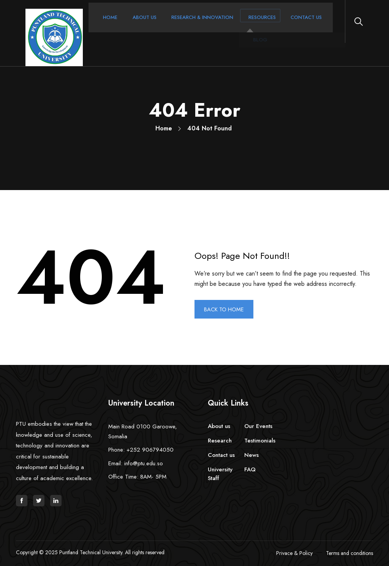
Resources (239, 24)
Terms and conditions (349, 553)
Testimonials (259, 440)
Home (104, 24)
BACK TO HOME (226, 309)
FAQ (250, 469)
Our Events (258, 426)
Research (220, 440)
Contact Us (279, 24)
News (251, 455)
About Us (133, 24)
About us (219, 426)
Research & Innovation (186, 24)
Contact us (221, 455)
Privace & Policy (294, 553)
